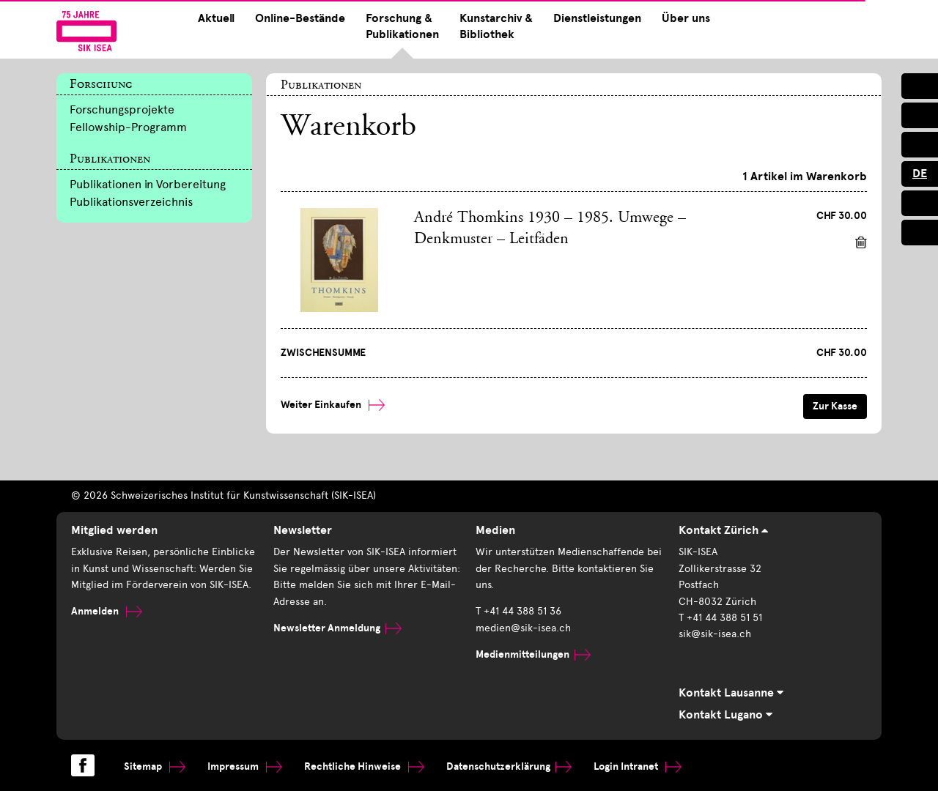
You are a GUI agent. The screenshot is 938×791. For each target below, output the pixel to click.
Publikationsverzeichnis (131, 202)
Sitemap (154, 766)
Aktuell (216, 18)
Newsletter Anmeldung (337, 628)
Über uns (686, 18)
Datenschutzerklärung (509, 766)
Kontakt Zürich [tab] (723, 530)
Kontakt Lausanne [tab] (731, 693)
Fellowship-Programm (128, 127)
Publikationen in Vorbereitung (148, 184)
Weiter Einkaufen (333, 404)
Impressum (244, 766)
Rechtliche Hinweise (364, 766)
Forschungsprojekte (122, 109)
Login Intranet (638, 766)
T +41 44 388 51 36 (518, 611)
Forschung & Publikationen (402, 26)
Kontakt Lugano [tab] (725, 715)
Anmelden (106, 611)
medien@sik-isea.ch (523, 628)
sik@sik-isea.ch (715, 634)
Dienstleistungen (597, 18)
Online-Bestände (300, 18)
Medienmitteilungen (533, 654)
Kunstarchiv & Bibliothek (496, 26)
